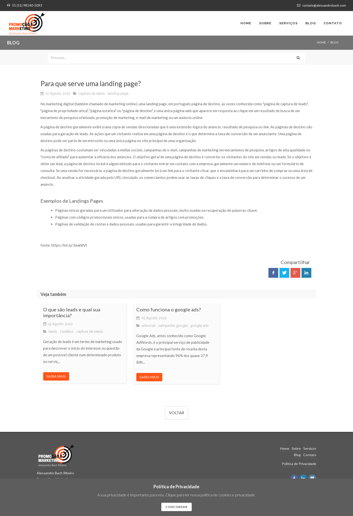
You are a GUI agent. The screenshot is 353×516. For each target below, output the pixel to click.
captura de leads (91, 93)
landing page (118, 93)
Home (321, 42)
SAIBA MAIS (56, 376)
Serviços (309, 448)
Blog (297, 455)
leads (53, 331)
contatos (67, 331)
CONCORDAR (176, 507)
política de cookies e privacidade (228, 494)
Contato (309, 455)
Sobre (296, 448)
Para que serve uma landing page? (90, 83)
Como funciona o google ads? (168, 309)
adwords (149, 326)
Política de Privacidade (299, 464)
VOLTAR (176, 412)
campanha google (173, 326)
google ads (199, 326)
